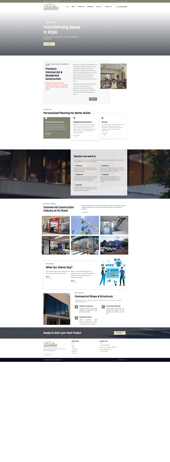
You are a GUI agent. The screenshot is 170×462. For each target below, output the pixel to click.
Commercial (90, 6)
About (73, 6)
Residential (81, 6)
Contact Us (108, 6)
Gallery (99, 7)
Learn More (49, 135)
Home (67, 6)
